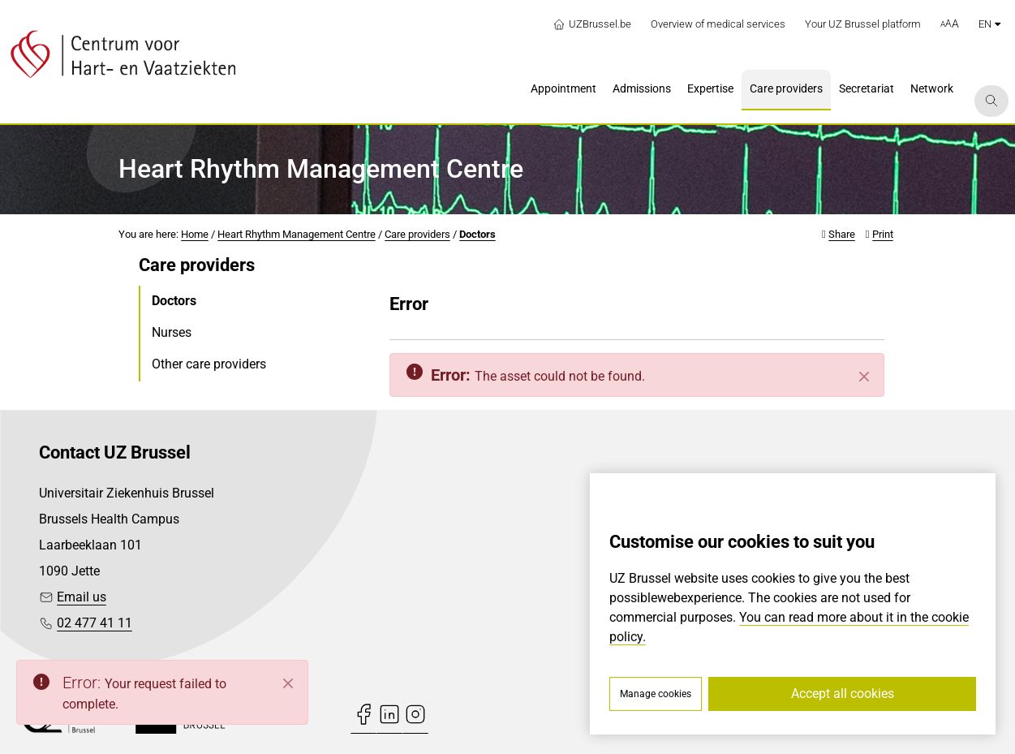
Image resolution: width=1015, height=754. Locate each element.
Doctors (477, 234)
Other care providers (209, 364)
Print (882, 234)
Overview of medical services (718, 24)
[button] (950, 24)
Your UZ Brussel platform (863, 24)
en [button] (989, 24)
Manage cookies (655, 694)
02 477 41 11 (94, 623)
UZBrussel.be (592, 24)
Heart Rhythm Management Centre (296, 234)
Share (841, 234)
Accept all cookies (842, 693)
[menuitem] (563, 90)
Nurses (171, 332)
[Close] (864, 377)
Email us (81, 597)
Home (195, 234)
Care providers (417, 234)
